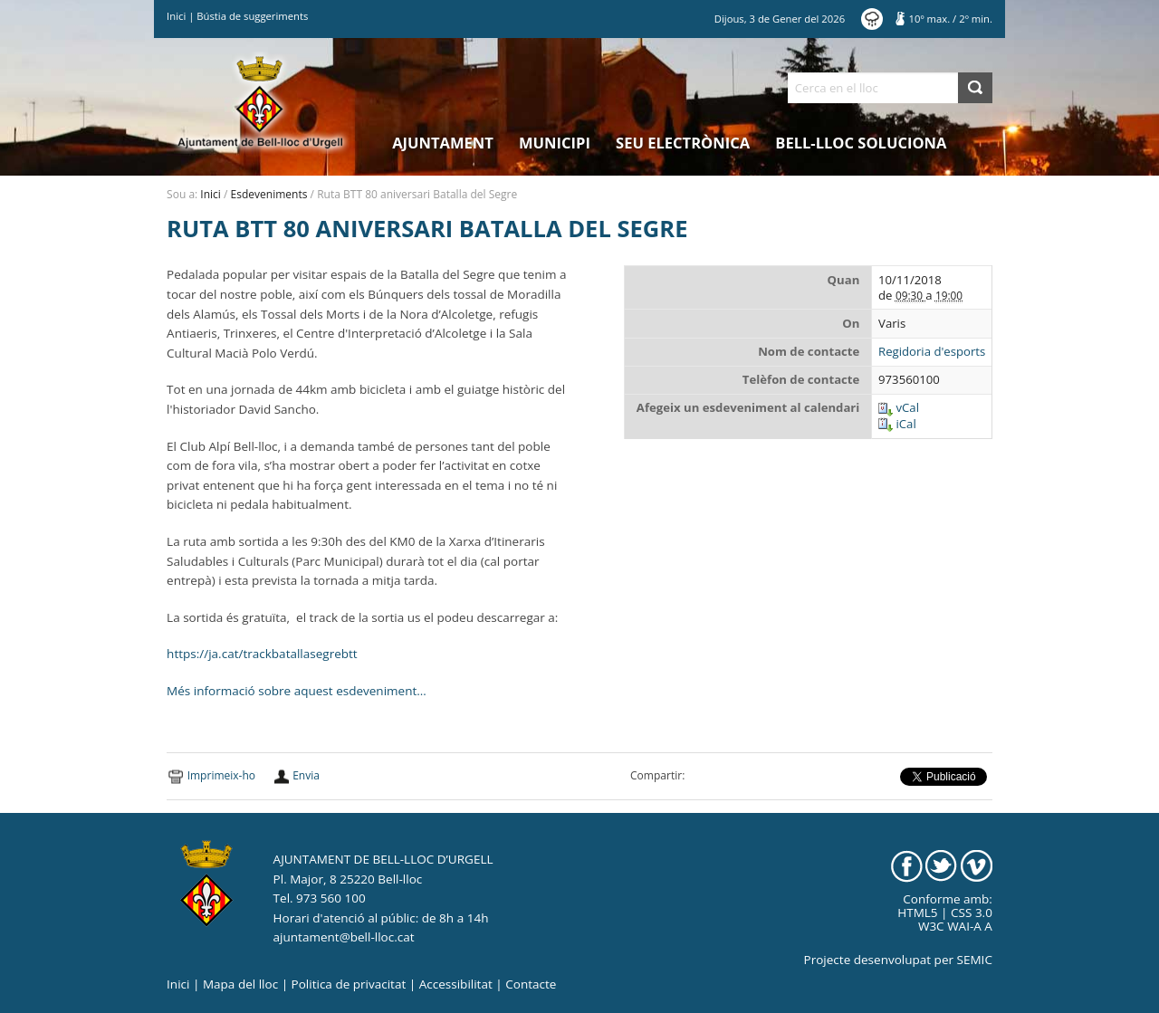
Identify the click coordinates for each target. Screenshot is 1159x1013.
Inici (176, 16)
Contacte (530, 984)
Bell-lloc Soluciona (860, 142)
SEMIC (974, 959)
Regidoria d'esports (931, 351)
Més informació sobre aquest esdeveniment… (296, 691)
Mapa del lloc (240, 984)
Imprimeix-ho (221, 775)
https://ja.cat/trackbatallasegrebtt (262, 653)
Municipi (554, 142)
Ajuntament (442, 142)
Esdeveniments (269, 194)
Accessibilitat (456, 984)
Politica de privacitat (349, 984)
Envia (306, 775)
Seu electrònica (683, 142)
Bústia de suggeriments (252, 16)
